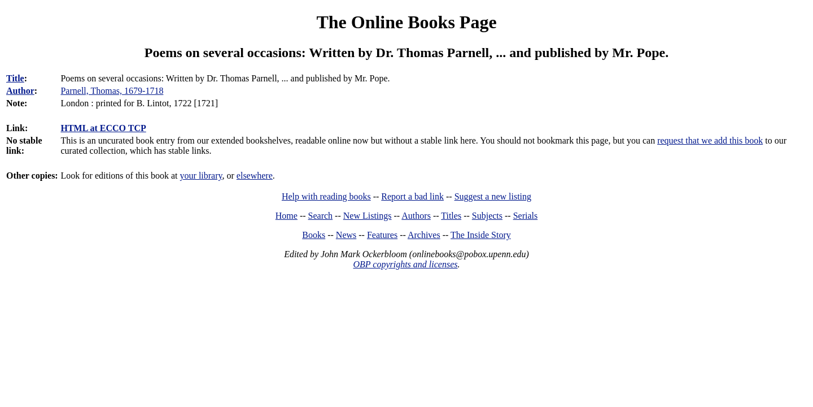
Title (15, 78)
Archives (424, 235)
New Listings (367, 215)
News (346, 235)
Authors (416, 215)
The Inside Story (481, 235)
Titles (451, 215)
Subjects (487, 215)
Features (382, 235)
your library (201, 175)
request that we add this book (710, 140)
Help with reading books (326, 196)
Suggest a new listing (492, 196)
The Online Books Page (406, 22)
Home (287, 215)
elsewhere (255, 175)
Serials (525, 215)
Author (20, 91)
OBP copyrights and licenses (405, 264)
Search (320, 215)
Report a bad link (412, 196)
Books (313, 235)
